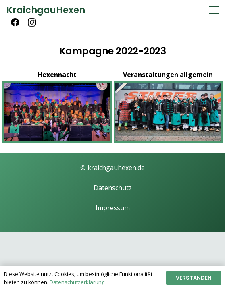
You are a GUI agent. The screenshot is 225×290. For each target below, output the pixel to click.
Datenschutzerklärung (77, 282)
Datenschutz (113, 187)
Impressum (113, 207)
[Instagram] (31, 22)
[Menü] (214, 10)
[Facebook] (14, 22)
